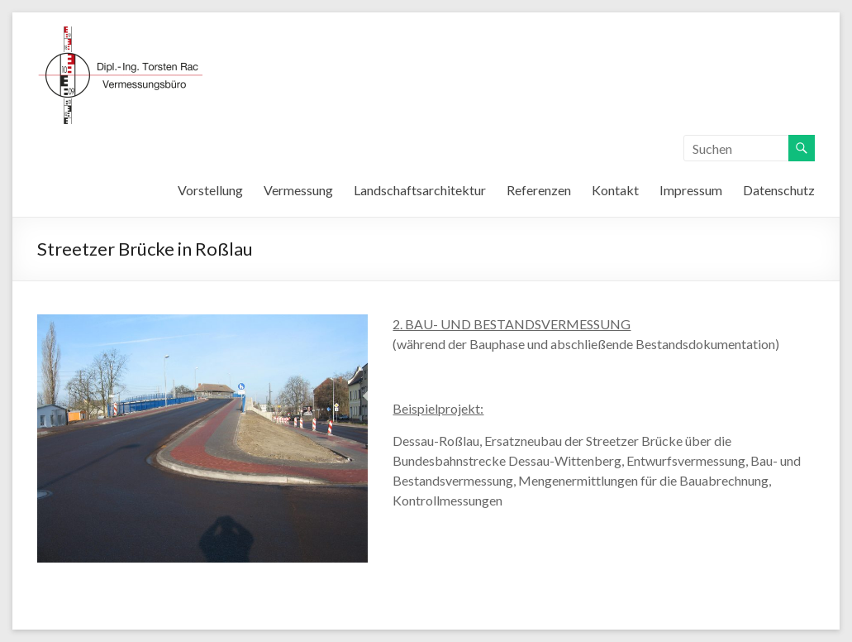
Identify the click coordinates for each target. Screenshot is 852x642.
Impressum (690, 190)
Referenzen (539, 190)
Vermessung (298, 190)
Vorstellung (210, 190)
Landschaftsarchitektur (420, 190)
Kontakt (615, 190)
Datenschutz (779, 190)
